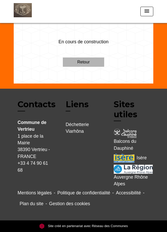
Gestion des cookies (69, 203)
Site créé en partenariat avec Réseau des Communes (83, 226)
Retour (83, 62)
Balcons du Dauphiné (125, 140)
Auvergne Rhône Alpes (131, 175)
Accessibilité (128, 192)
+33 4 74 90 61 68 (33, 166)
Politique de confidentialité (83, 192)
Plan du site (31, 203)
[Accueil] (33, 11)
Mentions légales (35, 192)
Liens (77, 104)
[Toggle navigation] (146, 11)
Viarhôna (75, 131)
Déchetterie (77, 124)
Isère (130, 158)
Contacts (37, 104)
